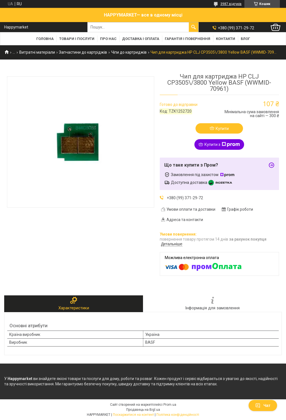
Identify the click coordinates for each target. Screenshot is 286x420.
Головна (45, 39)
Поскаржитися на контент (133, 415)
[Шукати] (193, 27)
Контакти (225, 39)
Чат (262, 405)
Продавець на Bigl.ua (143, 410)
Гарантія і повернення (187, 39)
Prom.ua (169, 405)
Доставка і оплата (140, 39)
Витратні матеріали (37, 52)
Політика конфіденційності (177, 415)
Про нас (108, 39)
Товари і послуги (76, 39)
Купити (222, 128)
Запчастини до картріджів (83, 52)
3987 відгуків (231, 4)
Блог (245, 39)
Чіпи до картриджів (129, 52)
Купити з (222, 144)
